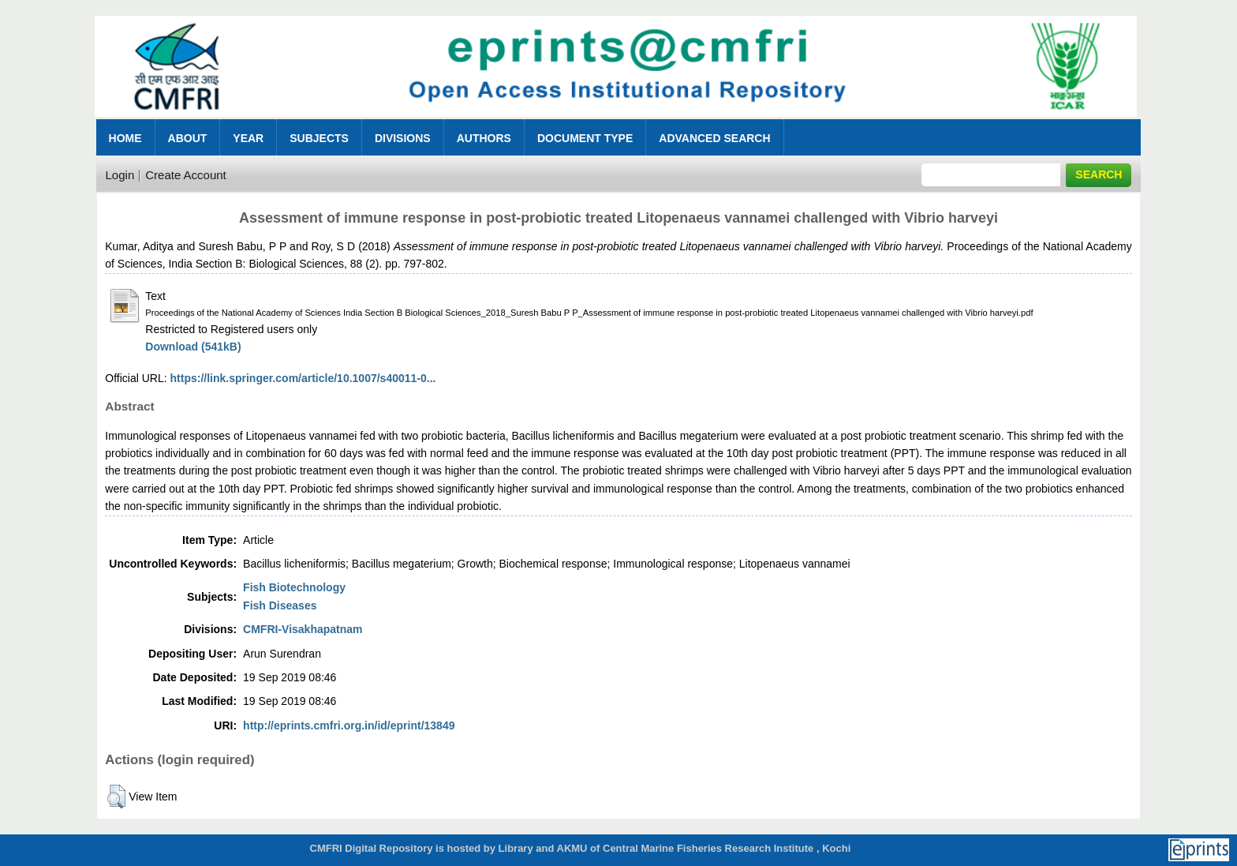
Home (125, 138)
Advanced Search (714, 138)
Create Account (185, 175)
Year (248, 138)
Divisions (403, 138)
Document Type (585, 138)
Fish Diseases (279, 605)
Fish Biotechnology (294, 587)
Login (120, 175)
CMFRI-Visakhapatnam (302, 629)
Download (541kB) (193, 346)
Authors (484, 138)
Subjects (319, 138)
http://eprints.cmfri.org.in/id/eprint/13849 (348, 725)
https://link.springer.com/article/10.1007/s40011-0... (303, 378)
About (187, 138)
